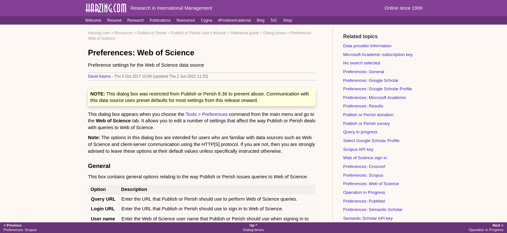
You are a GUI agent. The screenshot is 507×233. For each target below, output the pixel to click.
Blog (260, 20)
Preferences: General (363, 71)
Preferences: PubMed (364, 201)
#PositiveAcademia (234, 20)
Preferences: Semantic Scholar (373, 209)
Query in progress (360, 131)
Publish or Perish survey (366, 123)
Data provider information (367, 45)
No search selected (361, 63)
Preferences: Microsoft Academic (374, 97)
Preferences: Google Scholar (370, 80)
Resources (186, 20)
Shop (287, 20)
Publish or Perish (152, 33)
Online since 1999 (403, 8)
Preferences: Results (363, 106)
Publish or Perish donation (368, 114)
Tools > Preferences (207, 114)
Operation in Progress (364, 192)
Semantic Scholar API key (368, 218)
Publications (160, 20)
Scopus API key (358, 149)
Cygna (206, 20)
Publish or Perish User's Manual (198, 33)
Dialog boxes (274, 33)
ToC (273, 20)
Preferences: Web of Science (371, 183)
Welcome (93, 20)
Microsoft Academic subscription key (378, 54)
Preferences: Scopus (363, 175)
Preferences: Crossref (364, 166)
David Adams (99, 76)
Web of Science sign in (365, 157)
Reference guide (245, 33)
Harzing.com (99, 33)
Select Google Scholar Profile (371, 140)
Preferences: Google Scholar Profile (377, 88)
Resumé (114, 20)
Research (135, 20)
